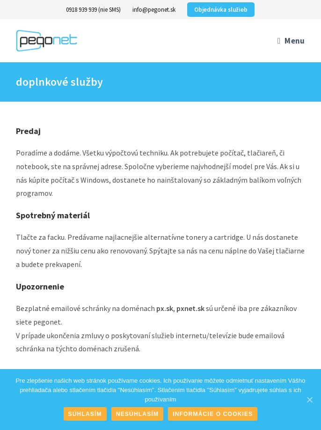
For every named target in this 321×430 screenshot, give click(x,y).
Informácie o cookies (213, 414)
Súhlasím (85, 414)
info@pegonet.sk (153, 10)
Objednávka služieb (221, 10)
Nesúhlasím (137, 414)
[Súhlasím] (309, 399)
